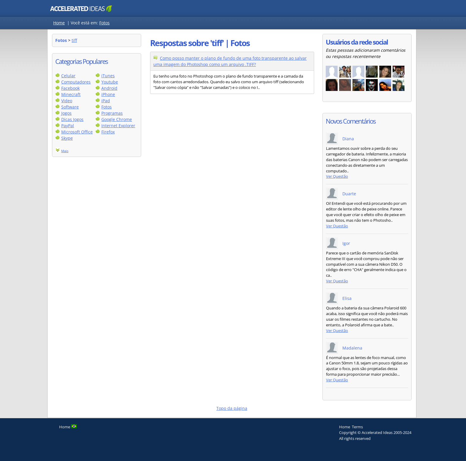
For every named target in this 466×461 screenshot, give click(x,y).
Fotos (104, 23)
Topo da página (231, 408)
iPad (105, 100)
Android (109, 88)
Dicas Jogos (72, 119)
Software (70, 107)
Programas (112, 113)
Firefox (108, 132)
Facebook (70, 88)
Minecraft (71, 94)
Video (66, 100)
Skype (67, 138)
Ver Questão (337, 176)
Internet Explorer (118, 125)
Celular (68, 75)
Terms (357, 426)
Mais (64, 151)
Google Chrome (116, 119)
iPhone (108, 94)
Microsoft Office (77, 132)
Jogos (66, 113)
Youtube (109, 82)
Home (59, 23)
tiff (74, 40)
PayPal (67, 125)
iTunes (108, 75)
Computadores (76, 82)
